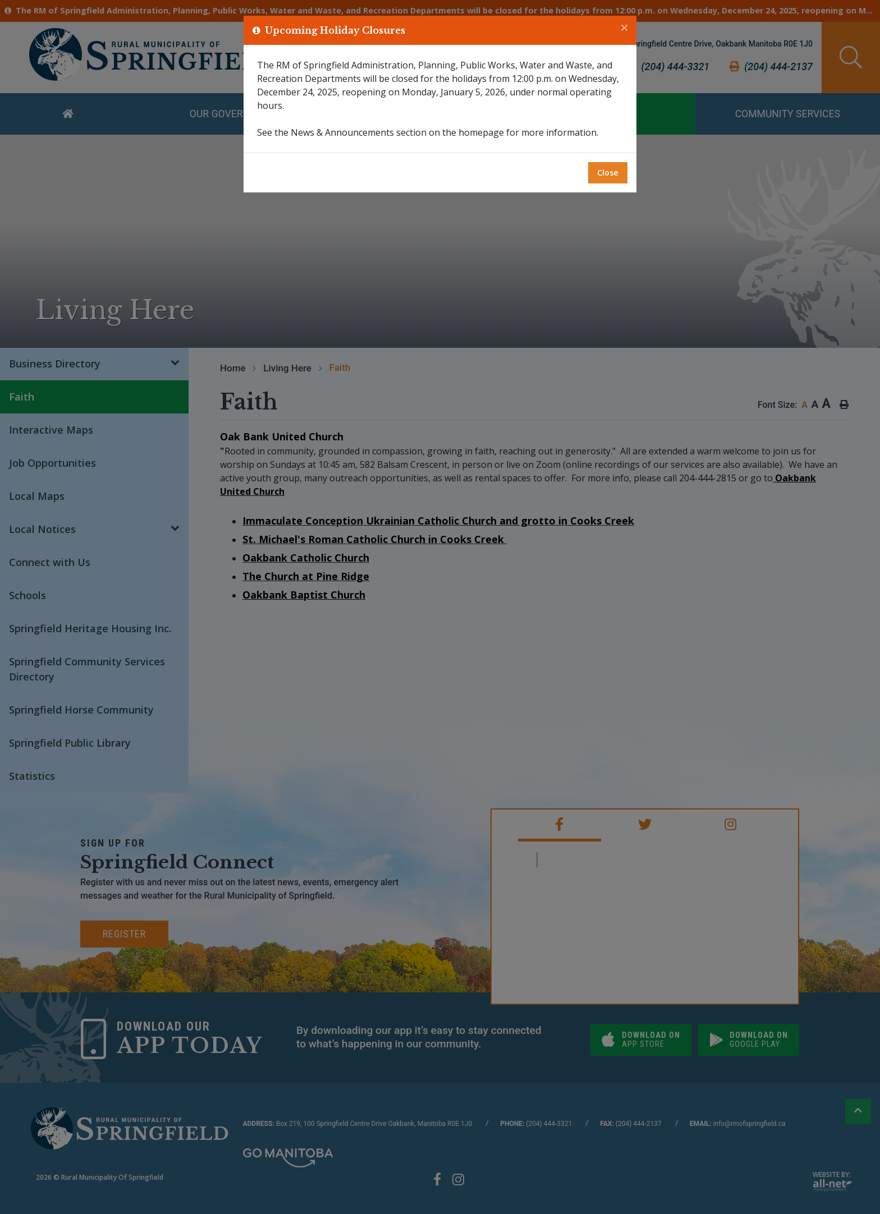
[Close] (624, 28)
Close (607, 172)
